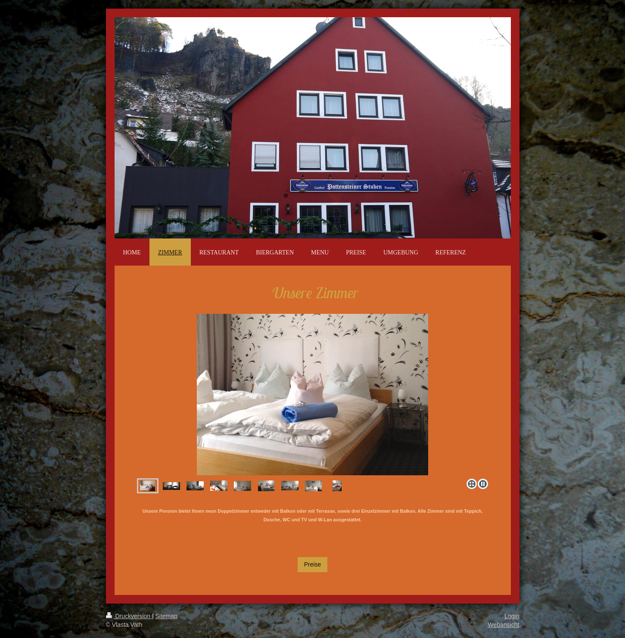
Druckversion (129, 616)
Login (511, 616)
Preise (312, 564)
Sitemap (166, 616)
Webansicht (503, 624)
